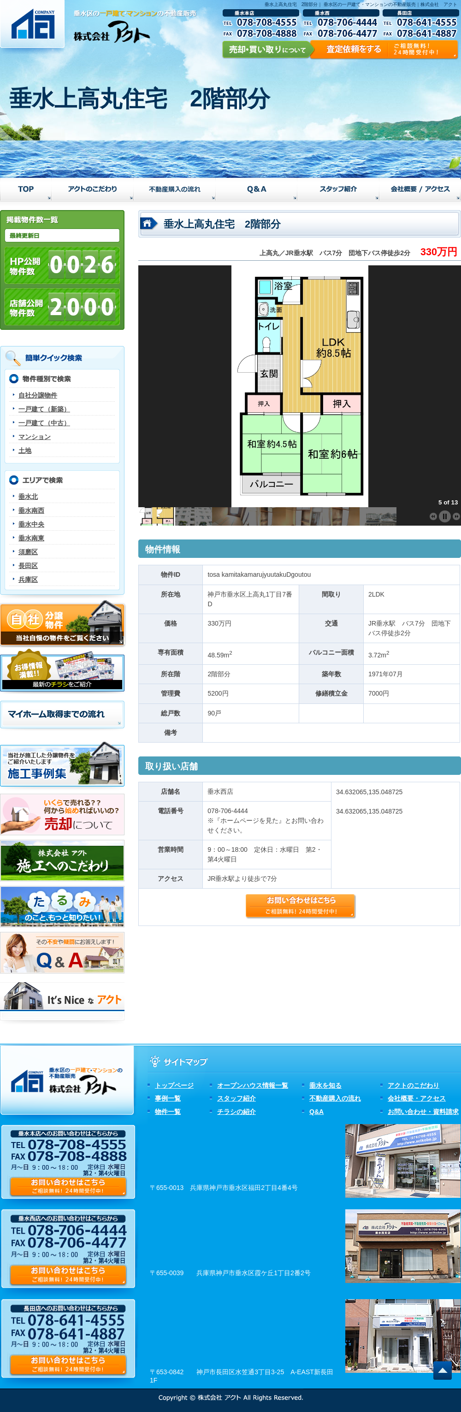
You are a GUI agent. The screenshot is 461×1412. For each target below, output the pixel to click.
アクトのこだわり (413, 1085)
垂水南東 (31, 538)
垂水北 (28, 496)
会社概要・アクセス (417, 1098)
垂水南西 (31, 510)
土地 (24, 450)
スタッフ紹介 (236, 1098)
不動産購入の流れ (335, 1098)
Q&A (316, 1111)
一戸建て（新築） (44, 409)
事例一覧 (168, 1098)
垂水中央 (31, 524)
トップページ (174, 1085)
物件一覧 (168, 1111)
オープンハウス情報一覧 (252, 1085)
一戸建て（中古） (44, 423)
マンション (34, 436)
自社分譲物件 (37, 395)
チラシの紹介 (236, 1111)
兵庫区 (28, 579)
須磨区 (28, 552)
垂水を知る (325, 1085)
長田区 (28, 565)
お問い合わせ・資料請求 (423, 1111)
